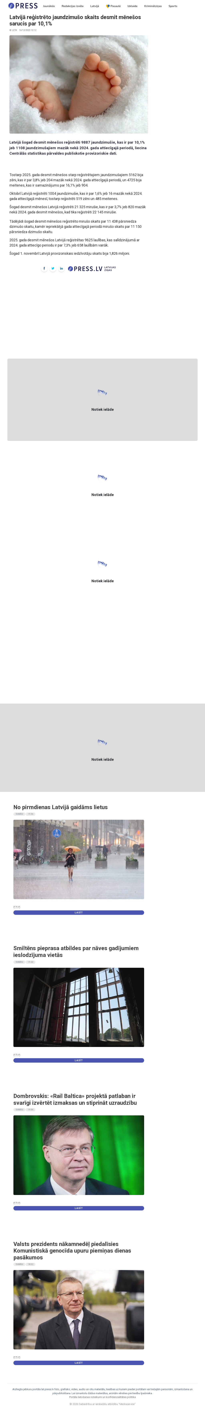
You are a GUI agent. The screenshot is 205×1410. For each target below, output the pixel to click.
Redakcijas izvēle (72, 6)
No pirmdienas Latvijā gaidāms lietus (60, 807)
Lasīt (79, 912)
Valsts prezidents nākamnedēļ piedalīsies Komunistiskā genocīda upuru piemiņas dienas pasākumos (72, 1251)
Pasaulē (113, 6)
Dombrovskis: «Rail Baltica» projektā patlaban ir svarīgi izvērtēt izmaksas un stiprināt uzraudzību (75, 1099)
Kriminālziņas (153, 6)
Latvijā (94, 6)
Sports (173, 6)
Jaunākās (49, 6)
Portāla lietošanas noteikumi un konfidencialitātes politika (102, 1397)
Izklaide (133, 6)
